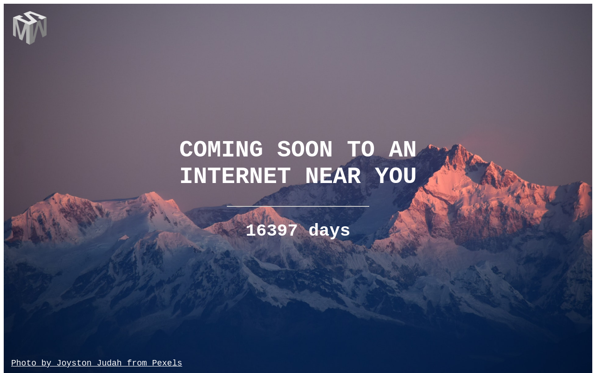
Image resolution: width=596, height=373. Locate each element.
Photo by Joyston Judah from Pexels (96, 363)
